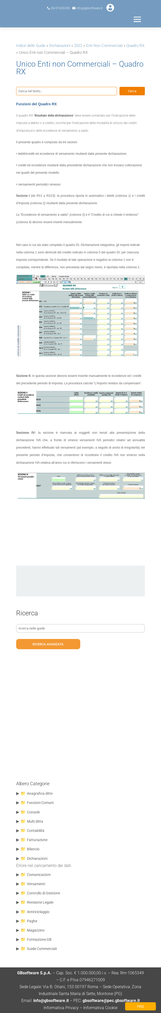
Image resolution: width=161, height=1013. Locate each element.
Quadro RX (135, 45)
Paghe (32, 921)
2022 (78, 45)
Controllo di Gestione (43, 893)
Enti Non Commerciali (104, 45)
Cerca (132, 91)
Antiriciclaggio (38, 912)
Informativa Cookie (100, 1007)
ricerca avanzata (48, 644)
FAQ (140, 1006)
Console (33, 812)
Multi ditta (35, 821)
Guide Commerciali (42, 949)
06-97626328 (60, 8)
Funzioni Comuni (40, 803)
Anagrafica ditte (40, 793)
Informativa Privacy (61, 1007)
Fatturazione (37, 840)
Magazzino (36, 930)
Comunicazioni (39, 875)
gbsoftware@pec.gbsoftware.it (111, 1000)
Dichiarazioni (59, 45)
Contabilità (35, 831)
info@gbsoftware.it (89, 8)
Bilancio (33, 849)
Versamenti (36, 884)
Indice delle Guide (30, 45)
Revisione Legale (40, 902)
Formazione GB (39, 939)
